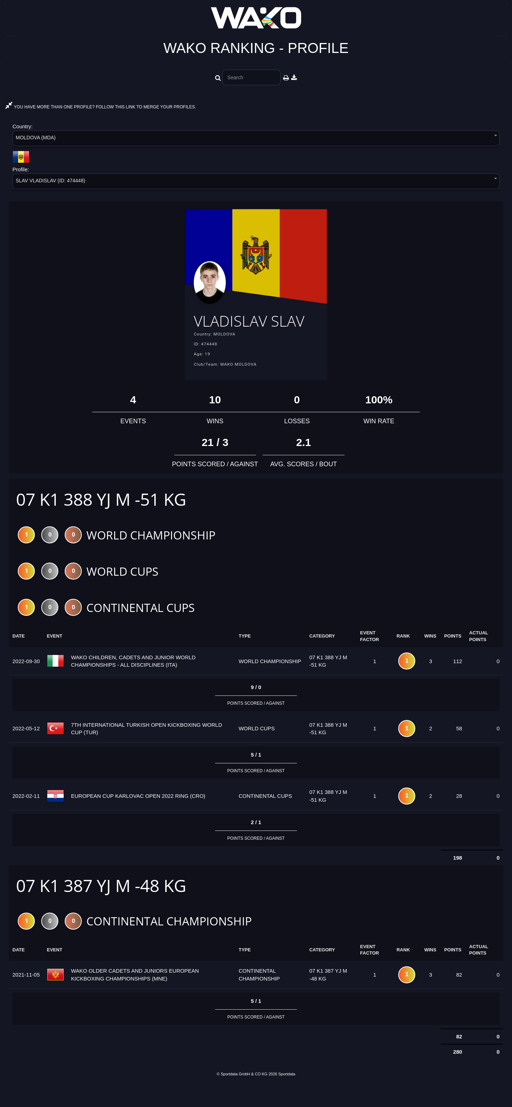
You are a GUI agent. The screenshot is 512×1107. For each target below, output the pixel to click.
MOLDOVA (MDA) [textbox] (36, 137)
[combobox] (256, 139)
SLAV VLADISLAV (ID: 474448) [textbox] (50, 180)
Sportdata (286, 1095)
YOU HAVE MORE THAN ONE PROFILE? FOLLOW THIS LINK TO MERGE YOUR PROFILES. (100, 106)
